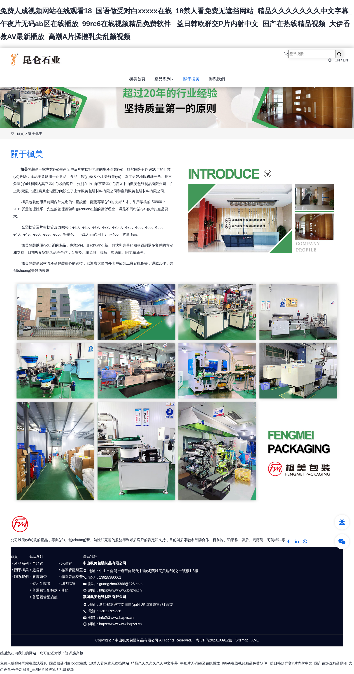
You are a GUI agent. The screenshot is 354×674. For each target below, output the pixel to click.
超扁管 (36, 571)
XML (255, 641)
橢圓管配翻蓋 (70, 571)
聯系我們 (217, 81)
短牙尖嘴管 (39, 584)
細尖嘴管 (67, 584)
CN (337, 61)
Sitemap (242, 641)
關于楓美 (191, 81)
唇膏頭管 (38, 578)
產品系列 (164, 81)
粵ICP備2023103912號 (214, 641)
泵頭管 (36, 564)
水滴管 (65, 564)
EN (345, 61)
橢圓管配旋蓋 (70, 578)
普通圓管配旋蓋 (43, 598)
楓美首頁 (137, 81)
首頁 (20, 134)
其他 (63, 591)
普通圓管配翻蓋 (43, 591)
